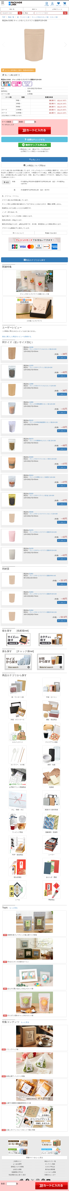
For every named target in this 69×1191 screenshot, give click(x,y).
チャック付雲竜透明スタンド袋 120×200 (42, 404)
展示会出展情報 (50, 1169)
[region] (34, 17)
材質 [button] (6, 182)
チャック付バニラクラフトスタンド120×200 (44, 514)
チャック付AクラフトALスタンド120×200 (43, 386)
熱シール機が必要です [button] (11, 75)
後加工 (34, 9)
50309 (31, 457)
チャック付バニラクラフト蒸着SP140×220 (43, 594)
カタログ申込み (50, 1167)
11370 (31, 365)
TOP (3, 17)
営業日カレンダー (50, 1175)
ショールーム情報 (50, 1172)
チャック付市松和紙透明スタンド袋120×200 (44, 422)
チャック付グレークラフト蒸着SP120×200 (43, 550)
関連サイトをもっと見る (34, 1157)
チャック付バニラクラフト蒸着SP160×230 (43, 612)
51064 (31, 610)
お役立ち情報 (17, 1169)
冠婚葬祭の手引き (17, 1172)
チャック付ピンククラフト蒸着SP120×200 (43, 532)
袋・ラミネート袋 (23, 17)
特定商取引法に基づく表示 (17, 1175)
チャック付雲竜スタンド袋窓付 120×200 (42, 477)
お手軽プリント (57, 9)
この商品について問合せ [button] (35, 165)
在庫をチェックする (34, 139)
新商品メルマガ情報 (17, 1167)
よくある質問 (17, 1164)
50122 (31, 420)
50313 (31, 475)
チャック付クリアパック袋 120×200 (41, 367)
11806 (31, 402)
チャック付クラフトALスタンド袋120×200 (43, 349)
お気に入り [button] (35, 159)
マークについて (19, 233)
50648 (31, 512)
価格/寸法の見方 (51, 233)
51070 (31, 530)
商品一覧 (12, 9)
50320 (31, 493)
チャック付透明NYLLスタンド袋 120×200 (43, 440)
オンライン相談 (50, 1164)
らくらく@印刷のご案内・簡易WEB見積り (18, 70)
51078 (31, 548)
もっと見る (13, 908)
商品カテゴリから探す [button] (35, 260)
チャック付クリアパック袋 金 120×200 (42, 495)
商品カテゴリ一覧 (50, 1161)
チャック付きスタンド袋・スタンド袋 (45, 17)
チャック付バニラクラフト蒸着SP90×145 (43, 575)
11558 (31, 384)
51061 (31, 574)
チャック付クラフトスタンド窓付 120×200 (43, 459)
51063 (31, 592)
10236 (31, 347)
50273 (31, 439)
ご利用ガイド (17, 1161)
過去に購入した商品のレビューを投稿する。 (17, 336)
